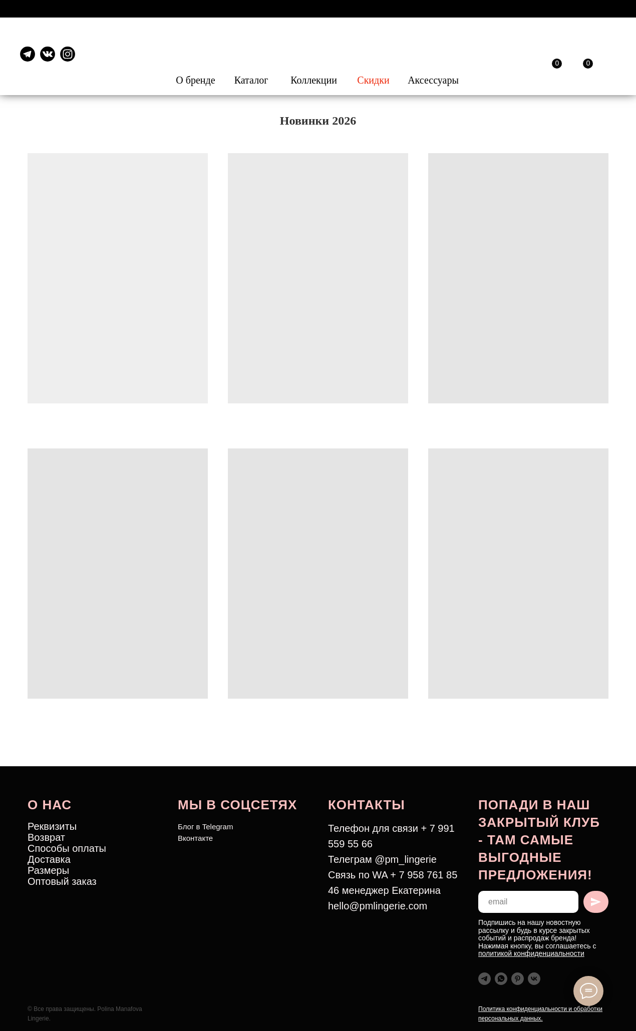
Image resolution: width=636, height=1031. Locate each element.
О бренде (195, 80)
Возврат (46, 837)
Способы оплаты (67, 848)
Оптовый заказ (62, 881)
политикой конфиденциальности (531, 953)
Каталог (251, 80)
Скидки (373, 80)
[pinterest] (517, 978)
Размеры (48, 870)
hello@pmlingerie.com (377, 905)
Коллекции (313, 80)
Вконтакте (195, 838)
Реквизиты (52, 826)
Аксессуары (433, 80)
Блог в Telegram (205, 826)
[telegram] (484, 978)
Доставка (49, 859)
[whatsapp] (501, 978)
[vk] (534, 978)
